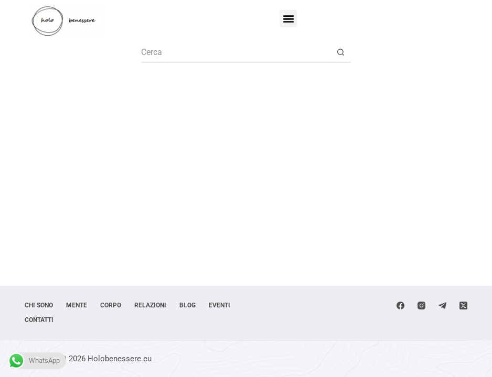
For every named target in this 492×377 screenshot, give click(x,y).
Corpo (110, 305)
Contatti (39, 320)
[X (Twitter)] (463, 305)
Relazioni (150, 305)
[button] (288, 18)
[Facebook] (400, 305)
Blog (187, 305)
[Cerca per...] (235, 52)
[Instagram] (421, 305)
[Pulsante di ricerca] (340, 52)
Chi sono (39, 305)
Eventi (219, 305)
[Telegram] (442, 305)
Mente (76, 305)
